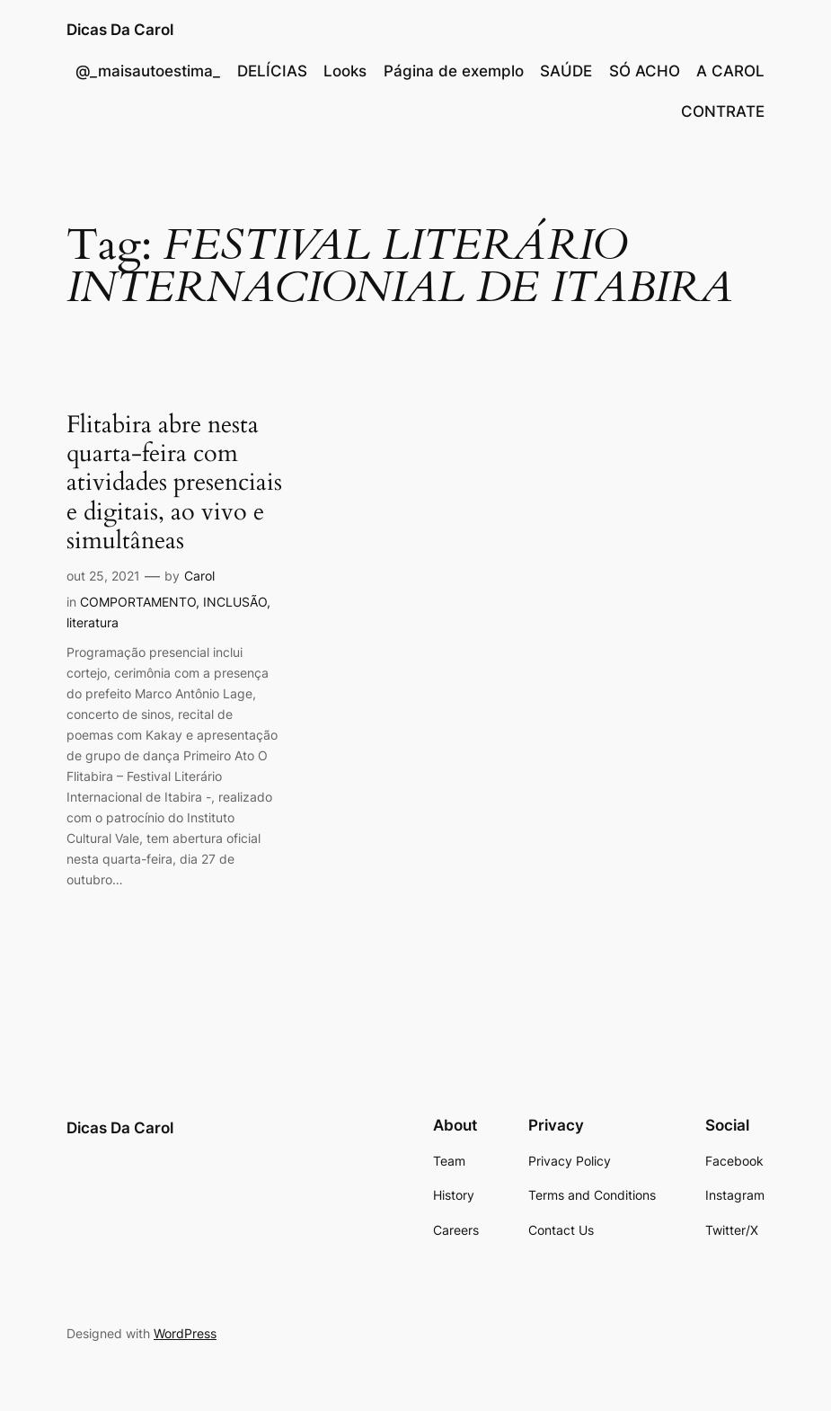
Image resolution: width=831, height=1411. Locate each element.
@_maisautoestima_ (147, 71)
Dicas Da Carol (119, 29)
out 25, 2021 (103, 575)
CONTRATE (723, 111)
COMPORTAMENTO (138, 601)
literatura (92, 622)
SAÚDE (566, 71)
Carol (199, 575)
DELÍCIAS (272, 71)
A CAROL (730, 71)
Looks (345, 71)
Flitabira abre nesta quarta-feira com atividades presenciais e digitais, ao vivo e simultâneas (174, 483)
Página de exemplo (454, 71)
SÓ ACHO (644, 71)
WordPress (185, 1333)
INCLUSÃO (235, 601)
